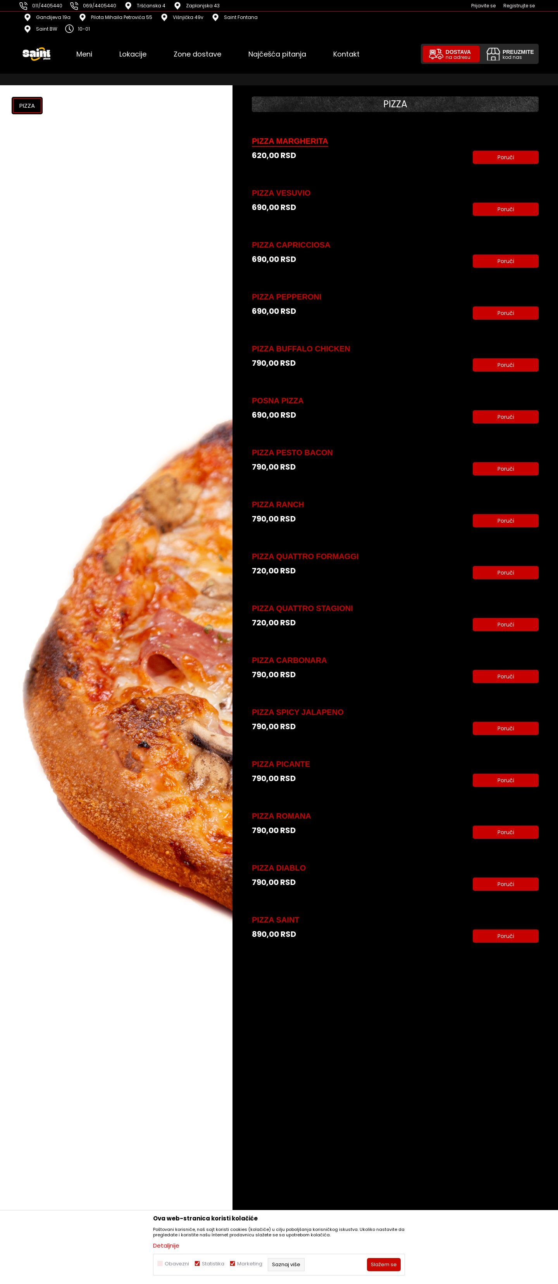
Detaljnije (166, 1245)
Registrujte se (519, 5)
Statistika (213, 1264)
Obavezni (177, 1264)
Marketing (249, 1264)
